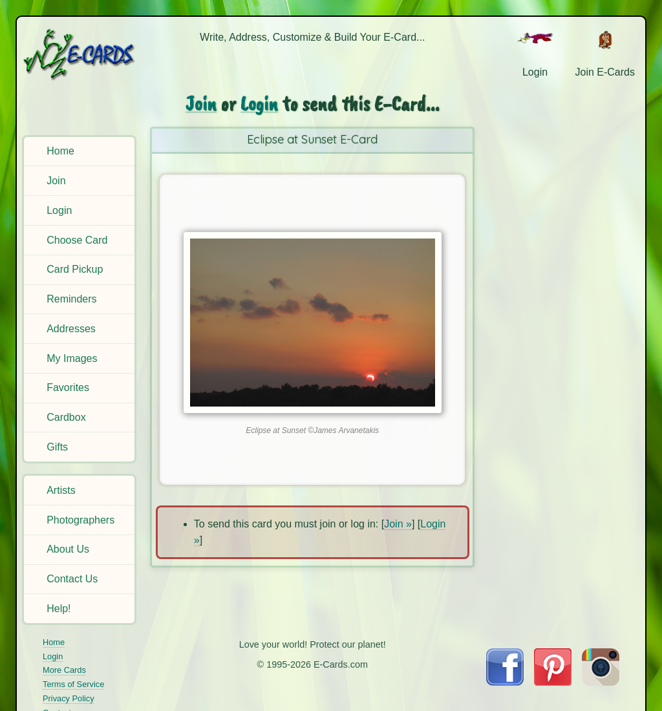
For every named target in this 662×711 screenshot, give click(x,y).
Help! (58, 608)
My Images (72, 358)
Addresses (71, 328)
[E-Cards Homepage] (80, 54)
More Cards (64, 670)
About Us (68, 549)
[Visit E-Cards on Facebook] (504, 682)
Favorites (68, 387)
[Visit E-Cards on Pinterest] (552, 682)
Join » (398, 523)
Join (56, 180)
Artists (61, 490)
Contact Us (72, 578)
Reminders (71, 298)
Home (60, 150)
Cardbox (66, 417)
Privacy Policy (68, 698)
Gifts (57, 446)
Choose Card (77, 240)
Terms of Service (73, 684)
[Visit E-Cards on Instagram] (600, 682)
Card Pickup (75, 269)
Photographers (80, 520)
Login (59, 210)
